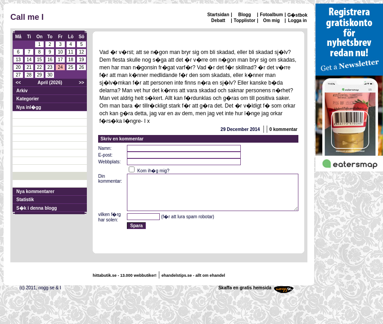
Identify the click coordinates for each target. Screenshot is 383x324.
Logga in (297, 20)
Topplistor (244, 20)
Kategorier (27, 98)
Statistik (25, 199)
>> (81, 82)
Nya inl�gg (28, 107)
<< (18, 82)
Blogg (244, 14)
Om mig (271, 20)
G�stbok (297, 15)
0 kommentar (283, 129)
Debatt (218, 20)
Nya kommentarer (35, 191)
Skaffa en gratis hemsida (244, 287)
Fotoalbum (271, 14)
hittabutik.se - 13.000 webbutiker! (125, 275)
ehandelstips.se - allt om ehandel (193, 275)
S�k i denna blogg (36, 208)
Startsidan (218, 14)
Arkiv (21, 90)
